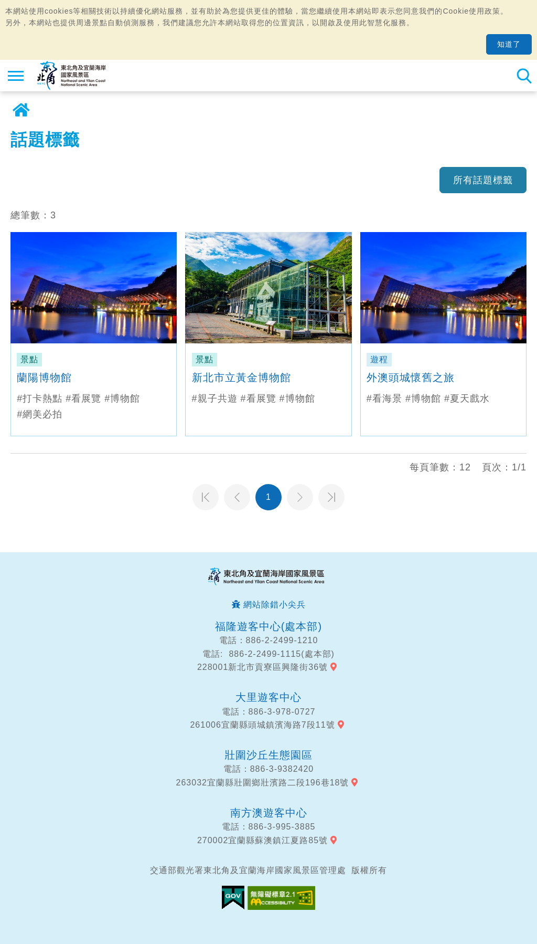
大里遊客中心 (268, 697)
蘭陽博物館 (44, 377)
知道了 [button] (509, 44)
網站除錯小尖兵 (274, 604)
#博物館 (122, 398)
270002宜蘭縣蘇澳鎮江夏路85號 (262, 840)
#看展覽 (83, 398)
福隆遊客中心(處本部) (268, 626)
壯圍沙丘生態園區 (268, 755)
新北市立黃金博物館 (241, 377)
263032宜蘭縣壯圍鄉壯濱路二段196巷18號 (262, 782)
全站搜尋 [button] (523, 75)
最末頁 (331, 497)
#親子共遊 (215, 398)
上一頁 (237, 497)
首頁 (20, 110)
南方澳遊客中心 (268, 813)
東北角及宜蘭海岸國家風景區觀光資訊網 (71, 75)
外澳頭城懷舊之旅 (411, 377)
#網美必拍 (39, 414)
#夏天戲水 (467, 398)
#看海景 (384, 398)
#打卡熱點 (39, 398)
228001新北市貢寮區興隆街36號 (262, 667)
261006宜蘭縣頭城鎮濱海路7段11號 (262, 724)
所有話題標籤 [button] (483, 180)
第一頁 (205, 497)
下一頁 (300, 497)
